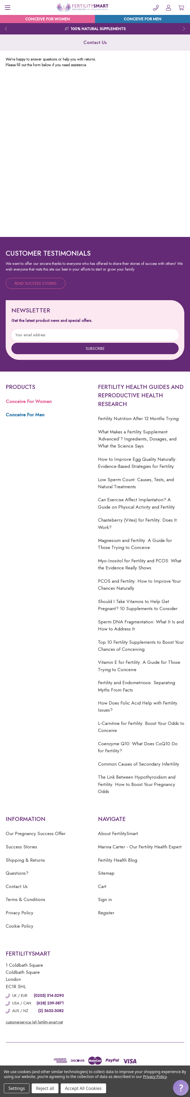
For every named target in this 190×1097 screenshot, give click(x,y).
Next (184, 28)
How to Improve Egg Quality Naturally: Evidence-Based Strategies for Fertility (137, 463)
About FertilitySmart (118, 833)
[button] (181, 1088)
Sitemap (106, 873)
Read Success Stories (36, 283)
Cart (102, 886)
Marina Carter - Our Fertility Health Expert (140, 846)
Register (106, 912)
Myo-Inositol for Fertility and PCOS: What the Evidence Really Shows (139, 564)
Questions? (17, 873)
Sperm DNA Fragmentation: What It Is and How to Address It (141, 625)
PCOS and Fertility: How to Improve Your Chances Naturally (139, 585)
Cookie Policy (19, 926)
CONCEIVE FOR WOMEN (47, 19)
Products (20, 387)
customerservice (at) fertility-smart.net (34, 1022)
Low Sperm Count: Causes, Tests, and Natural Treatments (136, 483)
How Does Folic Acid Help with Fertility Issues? (137, 706)
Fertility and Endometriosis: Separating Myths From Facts (136, 686)
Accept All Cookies (83, 1088)
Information (25, 819)
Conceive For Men (25, 414)
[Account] (168, 7)
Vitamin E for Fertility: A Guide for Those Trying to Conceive (139, 666)
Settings (16, 1088)
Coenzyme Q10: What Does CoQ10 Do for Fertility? (138, 747)
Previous (5, 28)
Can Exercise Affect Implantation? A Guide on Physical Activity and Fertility (136, 503)
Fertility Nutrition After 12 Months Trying (138, 418)
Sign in (105, 899)
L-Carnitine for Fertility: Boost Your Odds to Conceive (141, 727)
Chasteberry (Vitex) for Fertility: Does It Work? (137, 523)
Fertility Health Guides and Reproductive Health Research (141, 395)
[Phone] (156, 7)
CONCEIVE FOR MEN (142, 19)
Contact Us (17, 886)
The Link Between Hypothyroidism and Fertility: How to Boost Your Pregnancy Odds (136, 784)
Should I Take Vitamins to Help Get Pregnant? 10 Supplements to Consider (138, 605)
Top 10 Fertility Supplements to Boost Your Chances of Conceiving (141, 646)
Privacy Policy (19, 912)
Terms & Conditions (25, 899)
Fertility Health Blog (117, 860)
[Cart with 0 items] (181, 7)
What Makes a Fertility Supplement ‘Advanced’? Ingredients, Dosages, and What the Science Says (137, 439)
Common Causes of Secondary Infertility (138, 764)
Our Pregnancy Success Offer (35, 833)
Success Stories (21, 846)
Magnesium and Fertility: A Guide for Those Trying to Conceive (135, 544)
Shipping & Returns (25, 860)
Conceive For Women (29, 401)
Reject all (45, 1088)
